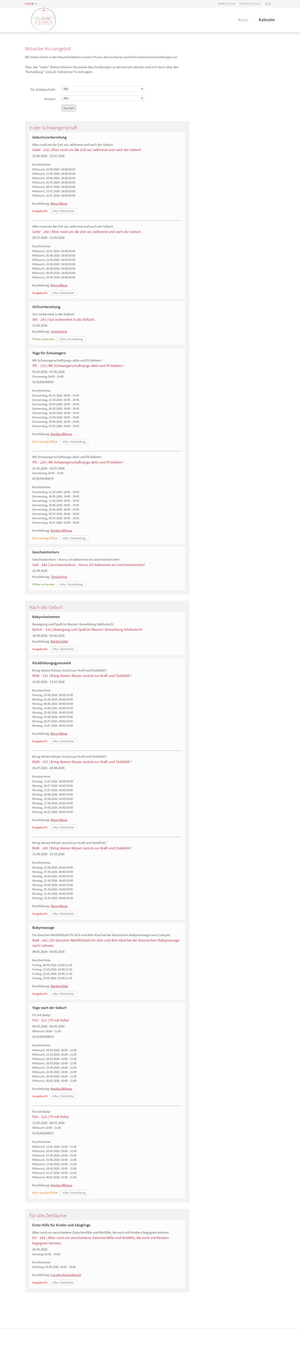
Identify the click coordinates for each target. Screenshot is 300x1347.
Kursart (49, 99)
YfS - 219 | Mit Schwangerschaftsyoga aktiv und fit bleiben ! (78, 366)
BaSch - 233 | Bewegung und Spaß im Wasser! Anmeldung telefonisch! (87, 629)
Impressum (226, 4)
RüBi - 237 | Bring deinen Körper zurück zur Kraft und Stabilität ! (82, 762)
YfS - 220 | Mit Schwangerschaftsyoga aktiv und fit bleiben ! (78, 462)
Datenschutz (250, 4)
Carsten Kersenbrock (66, 1275)
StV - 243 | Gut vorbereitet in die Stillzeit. (63, 319)
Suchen (68, 108)
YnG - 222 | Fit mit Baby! (50, 1117)
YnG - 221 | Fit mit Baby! (50, 1020)
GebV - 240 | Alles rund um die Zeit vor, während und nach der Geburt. (86, 232)
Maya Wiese (59, 204)
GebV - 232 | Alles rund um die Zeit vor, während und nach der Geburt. (86, 150)
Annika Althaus (61, 434)
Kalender (267, 20)
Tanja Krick (59, 332)
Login (29, 4)
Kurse (243, 20)
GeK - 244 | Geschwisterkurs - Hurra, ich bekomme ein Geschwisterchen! (88, 565)
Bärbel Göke (59, 641)
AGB (268, 4)
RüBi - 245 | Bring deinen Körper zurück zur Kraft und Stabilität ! (82, 848)
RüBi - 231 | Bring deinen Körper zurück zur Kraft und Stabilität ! (82, 676)
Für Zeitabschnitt (42, 90)
